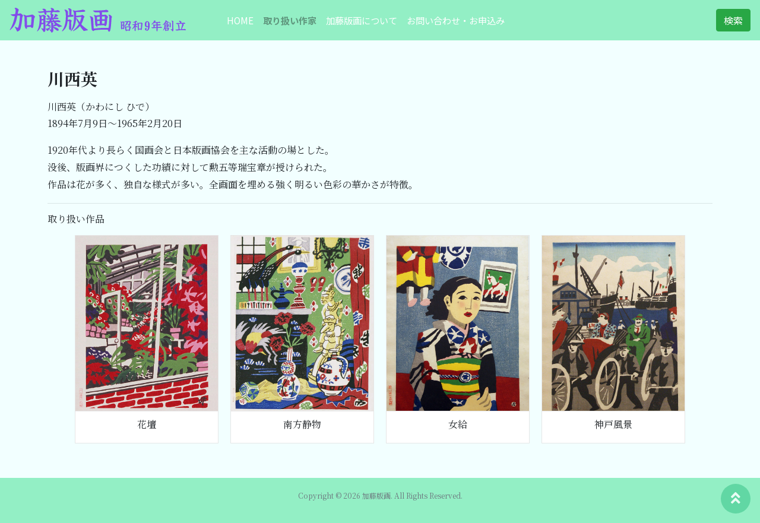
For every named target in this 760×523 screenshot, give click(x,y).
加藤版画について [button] (361, 20)
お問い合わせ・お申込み (456, 20)
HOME (240, 20)
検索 (733, 20)
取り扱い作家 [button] (289, 20)
